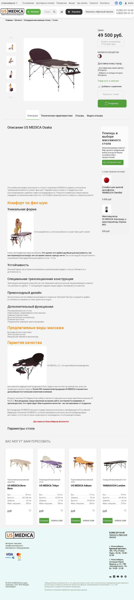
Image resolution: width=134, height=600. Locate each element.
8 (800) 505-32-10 (124, 13)
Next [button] (11, 97)
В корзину (111, 103)
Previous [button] (11, 38)
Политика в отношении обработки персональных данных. (65, 590)
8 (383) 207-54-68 (124, 10)
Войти (128, 3)
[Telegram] (120, 3)
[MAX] (116, 3)
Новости (94, 3)
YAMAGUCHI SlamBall (114, 190)
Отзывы (79, 115)
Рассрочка (61, 3)
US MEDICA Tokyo (49, 485)
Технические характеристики (56, 115)
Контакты (105, 3)
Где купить (82, 3)
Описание (32, 115)
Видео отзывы (95, 115)
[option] (11, 47)
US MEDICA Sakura (81, 485)
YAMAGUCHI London (114, 485)
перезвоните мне (112, 162)
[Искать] (54, 12)
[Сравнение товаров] (62, 12)
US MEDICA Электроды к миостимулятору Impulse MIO (114, 220)
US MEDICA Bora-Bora (16, 487)
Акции (72, 3)
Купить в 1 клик (111, 94)
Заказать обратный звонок (99, 11)
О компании (28, 3)
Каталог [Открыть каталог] (33, 11)
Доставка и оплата (45, 3)
